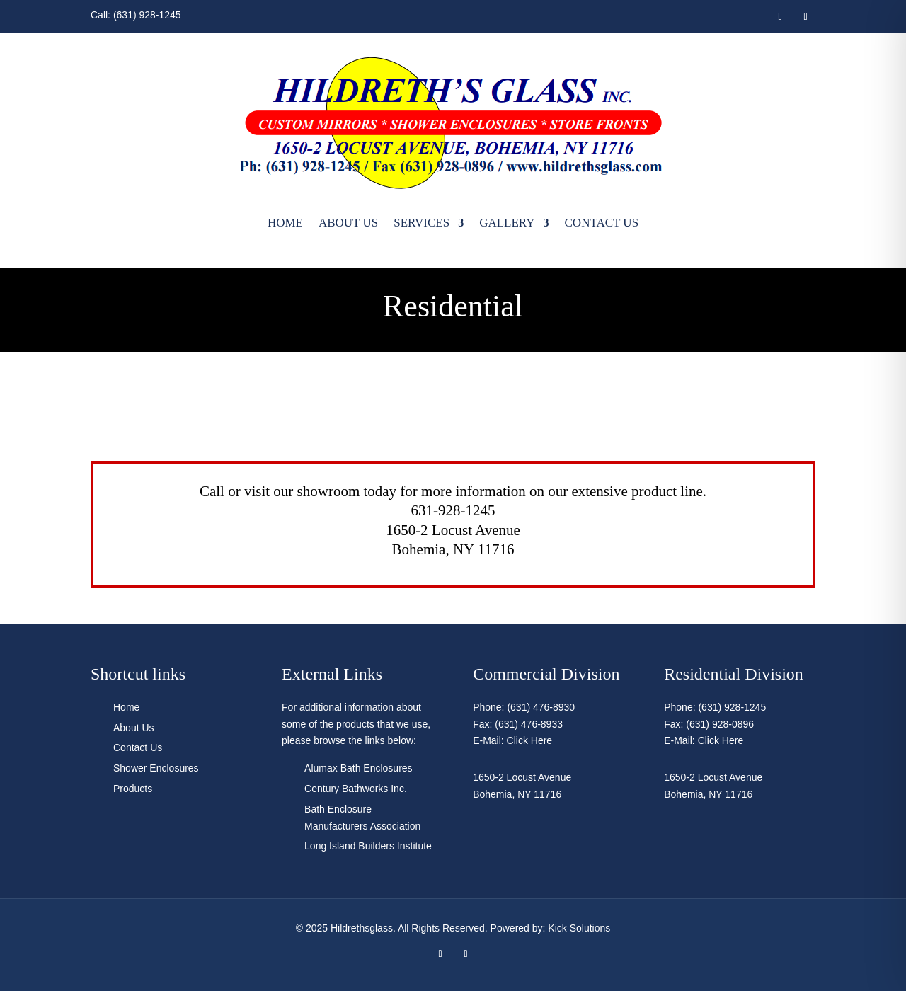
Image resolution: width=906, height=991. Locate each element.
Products (132, 788)
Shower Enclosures (156, 768)
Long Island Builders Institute (368, 846)
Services (421, 222)
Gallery (506, 222)
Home (285, 222)
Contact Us (602, 222)
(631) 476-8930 (541, 707)
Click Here (530, 740)
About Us (348, 222)
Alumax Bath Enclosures (358, 768)
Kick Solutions (579, 928)
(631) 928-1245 (147, 15)
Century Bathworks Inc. (355, 788)
